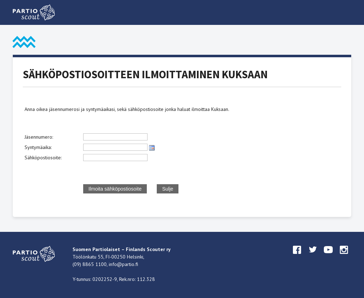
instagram (344, 256)
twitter (313, 256)
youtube (328, 256)
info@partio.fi (123, 264)
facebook (297, 256)
